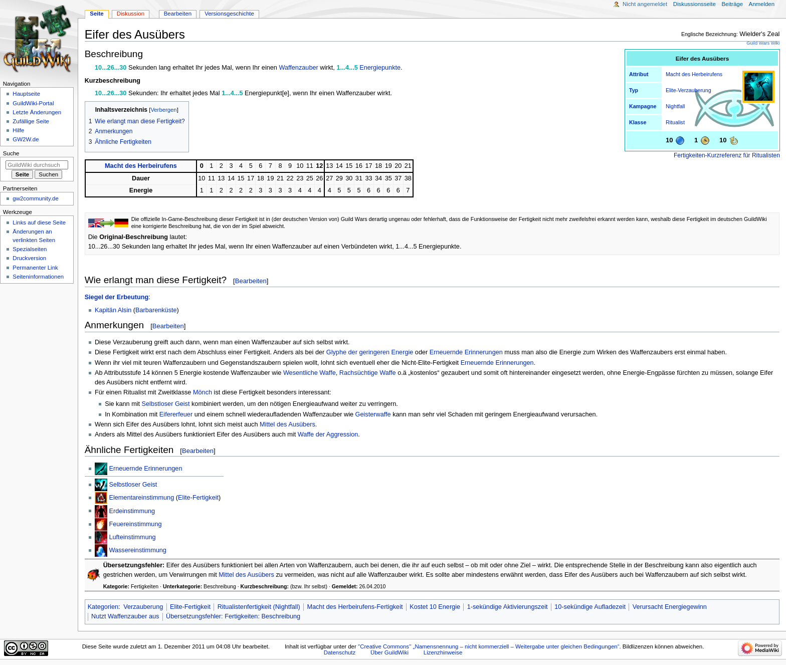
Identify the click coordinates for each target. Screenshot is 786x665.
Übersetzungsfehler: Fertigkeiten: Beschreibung (233, 616)
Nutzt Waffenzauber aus (125, 616)
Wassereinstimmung (137, 550)
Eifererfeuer (175, 414)
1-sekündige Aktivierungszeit (507, 606)
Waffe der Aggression (328, 434)
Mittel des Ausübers (287, 424)
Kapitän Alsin (113, 310)
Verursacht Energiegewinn (670, 606)
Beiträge (732, 4)
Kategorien (103, 606)
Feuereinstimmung (135, 524)
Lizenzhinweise (443, 652)
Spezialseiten (30, 249)
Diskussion (130, 14)
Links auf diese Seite (39, 222)
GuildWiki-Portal (33, 103)
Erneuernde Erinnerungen (466, 352)
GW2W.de (26, 139)
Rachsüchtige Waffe (367, 372)
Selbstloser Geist (166, 403)
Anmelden (762, 4)
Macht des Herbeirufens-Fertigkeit (355, 606)
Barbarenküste (156, 310)
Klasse (637, 122)
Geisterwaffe (373, 414)
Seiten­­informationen (38, 277)
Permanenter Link (35, 268)
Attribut (638, 74)
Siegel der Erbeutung (117, 297)
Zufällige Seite (31, 121)
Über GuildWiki (389, 652)
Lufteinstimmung (132, 537)
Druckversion (29, 258)
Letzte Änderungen (37, 112)
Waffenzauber (298, 67)
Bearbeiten (251, 281)
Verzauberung (694, 90)
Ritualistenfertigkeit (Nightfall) (259, 606)
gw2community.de (35, 198)
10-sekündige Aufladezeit (590, 606)
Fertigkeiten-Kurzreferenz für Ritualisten (727, 155)
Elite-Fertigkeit (198, 497)
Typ (633, 90)
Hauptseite (26, 94)
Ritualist (675, 122)
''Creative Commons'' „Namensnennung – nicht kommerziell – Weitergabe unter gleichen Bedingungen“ (489, 646)
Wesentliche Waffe (309, 372)
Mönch (202, 392)
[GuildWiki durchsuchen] (37, 164)
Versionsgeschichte (229, 14)
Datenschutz (340, 652)
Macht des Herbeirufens (694, 74)
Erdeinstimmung (132, 510)
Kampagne (642, 106)
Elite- (672, 90)
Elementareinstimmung (141, 497)
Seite (96, 14)
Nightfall (675, 106)
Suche (11, 153)
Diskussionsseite (694, 4)
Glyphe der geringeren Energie (370, 352)
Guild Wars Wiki (762, 43)
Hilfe (18, 130)
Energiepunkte (380, 67)
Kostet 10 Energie (435, 606)
